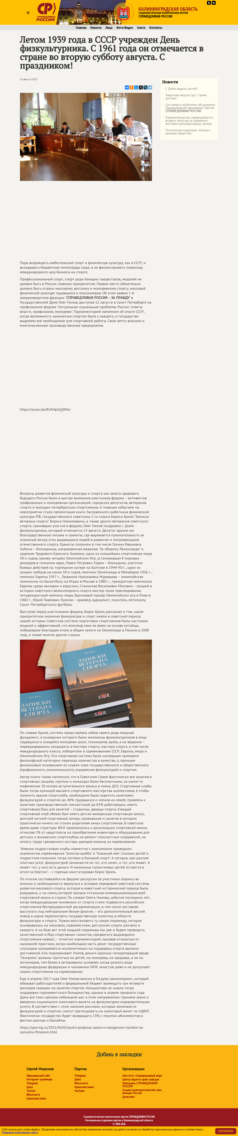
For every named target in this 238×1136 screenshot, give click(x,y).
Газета (141, 27)
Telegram (32, 1083)
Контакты (155, 27)
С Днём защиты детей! (180, 89)
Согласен (225, 1131)
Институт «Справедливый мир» (142, 1075)
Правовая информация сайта (20, 1132)
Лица (108, 27)
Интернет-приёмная (39, 1079)
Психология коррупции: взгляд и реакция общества (186, 132)
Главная (81, 27)
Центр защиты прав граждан (140, 1079)
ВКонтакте (33, 1094)
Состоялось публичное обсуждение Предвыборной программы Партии (188, 108)
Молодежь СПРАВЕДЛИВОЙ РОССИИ (140, 1085)
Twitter (31, 1090)
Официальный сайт (38, 1075)
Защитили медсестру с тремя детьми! (184, 97)
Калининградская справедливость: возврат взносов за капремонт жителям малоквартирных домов (188, 121)
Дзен (29, 1087)
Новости (95, 27)
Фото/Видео (124, 27)
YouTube (79, 1090)
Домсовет (128, 1096)
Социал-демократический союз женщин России (141, 1092)
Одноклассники (36, 1098)
